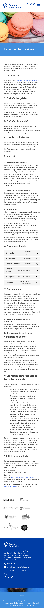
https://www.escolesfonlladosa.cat (28, 80)
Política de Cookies (30, 601)
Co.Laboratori (29, 605)
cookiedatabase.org (10, 487)
